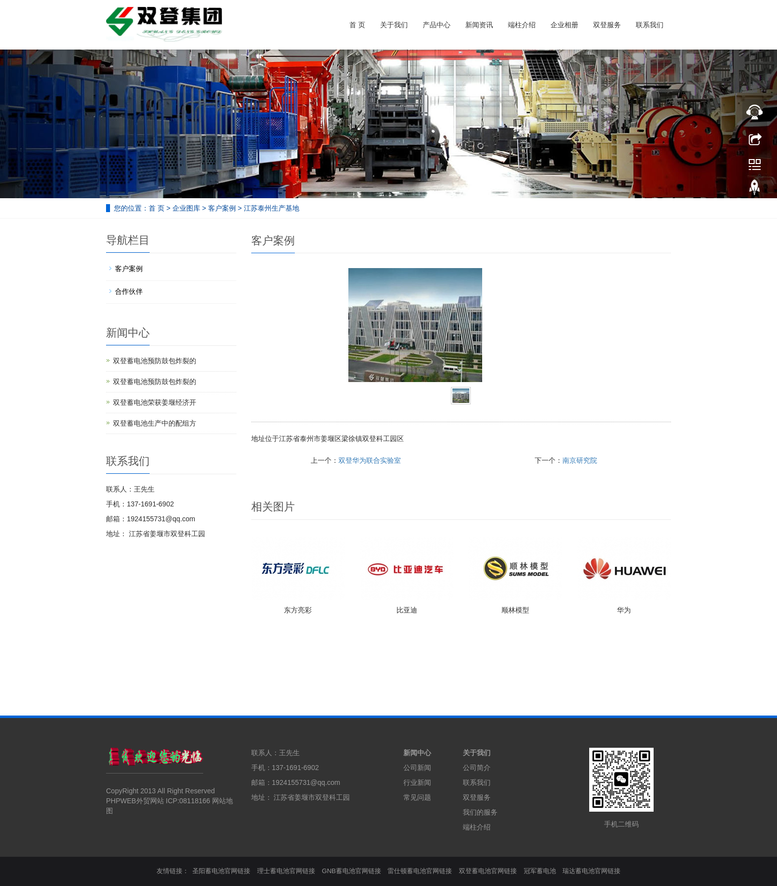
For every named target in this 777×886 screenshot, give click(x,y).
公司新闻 (417, 768)
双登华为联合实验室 (369, 460)
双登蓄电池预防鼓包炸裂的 (154, 361)
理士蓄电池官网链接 (286, 871)
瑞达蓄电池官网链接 (591, 871)
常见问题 (417, 797)
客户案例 (222, 208)
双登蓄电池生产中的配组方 (154, 423)
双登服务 (607, 25)
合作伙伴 (129, 291)
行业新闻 (417, 782)
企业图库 (186, 208)
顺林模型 (515, 610)
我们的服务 (480, 812)
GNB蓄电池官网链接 (351, 871)
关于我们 (394, 25)
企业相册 (564, 25)
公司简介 (477, 768)
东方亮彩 (298, 610)
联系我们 (650, 25)
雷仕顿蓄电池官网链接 (420, 871)
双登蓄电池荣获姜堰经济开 (154, 402)
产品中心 (436, 25)
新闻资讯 (479, 25)
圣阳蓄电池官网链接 (221, 871)
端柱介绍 (522, 25)
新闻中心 (417, 753)
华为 (624, 610)
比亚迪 (406, 610)
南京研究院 (579, 460)
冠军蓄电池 (540, 871)
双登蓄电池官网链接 (488, 871)
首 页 (357, 25)
